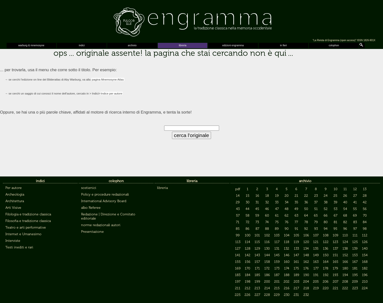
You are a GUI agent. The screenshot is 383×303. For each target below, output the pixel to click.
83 (355, 222)
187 (276, 275)
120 (306, 242)
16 (257, 196)
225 (238, 295)
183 (237, 275)
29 (238, 202)
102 (267, 235)
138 (345, 248)
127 (237, 248)
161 (296, 262)
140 (365, 248)
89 (277, 229)
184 (247, 275)
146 (286, 255)
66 (326, 215)
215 (277, 288)
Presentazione (92, 232)
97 (355, 229)
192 (326, 275)
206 (326, 282)
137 (335, 248)
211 (237, 288)
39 (335, 202)
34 (286, 202)
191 (316, 275)
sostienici (88, 188)
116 (267, 242)
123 (335, 242)
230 (286, 295)
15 (247, 196)
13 (364, 189)
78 (306, 222)
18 (267, 196)
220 (326, 288)
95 (335, 229)
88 (267, 229)
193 (335, 275)
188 (286, 275)
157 (257, 262)
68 (345, 215)
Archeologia (14, 194)
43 (238, 209)
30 (247, 202)
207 (335, 282)
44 (247, 209)
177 (316, 268)
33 (276, 202)
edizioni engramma (233, 45)
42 (365, 202)
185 (257, 275)
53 (335, 209)
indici (82, 45)
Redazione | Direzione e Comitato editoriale (108, 216)
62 (286, 215)
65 (316, 215)
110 (345, 235)
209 (355, 282)
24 (326, 196)
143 (257, 255)
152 (345, 255)
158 (267, 262)
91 (296, 229)
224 (365, 288)
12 (355, 189)
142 (247, 255)
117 (276, 242)
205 (316, 282)
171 (257, 268)
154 (365, 255)
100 (247, 235)
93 (316, 229)
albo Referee (91, 208)
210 (365, 282)
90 (286, 229)
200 (267, 282)
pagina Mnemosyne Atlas (108, 79)
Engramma (191, 20)
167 (355, 262)
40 (345, 202)
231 (296, 295)
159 (277, 262)
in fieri (283, 45)
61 (277, 215)
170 (247, 268)
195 (355, 275)
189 (296, 275)
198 (247, 282)
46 (267, 209)
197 (237, 282)
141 (237, 255)
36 (306, 202)
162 (306, 262)
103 (276, 235)
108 (326, 235)
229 (277, 295)
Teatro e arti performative (25, 227)
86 (247, 229)
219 (316, 288)
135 (316, 248)
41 (355, 202)
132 (286, 248)
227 (257, 295)
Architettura (14, 201)
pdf (237, 189)
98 (365, 229)
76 (286, 222)
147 (296, 255)
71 (237, 222)
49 (296, 209)
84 (365, 222)
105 (296, 235)
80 (326, 222)
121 (316, 242)
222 (345, 288)
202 (286, 282)
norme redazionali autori (100, 225)
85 (238, 229)
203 (296, 282)
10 (335, 189)
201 (277, 282)
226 (247, 295)
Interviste (12, 241)
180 (345, 268)
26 (345, 196)
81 (335, 222)
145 (277, 255)
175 (296, 268)
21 (296, 196)
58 (247, 215)
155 (238, 262)
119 (296, 242)
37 (316, 202)
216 (286, 288)
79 (316, 222)
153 (355, 255)
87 (257, 229)
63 (296, 215)
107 (316, 235)
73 (257, 222)
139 (355, 248)
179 (335, 268)
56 (365, 209)
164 (326, 262)
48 (286, 209)
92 (306, 229)
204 (306, 282)
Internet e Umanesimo (23, 234)
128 (247, 248)
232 (306, 295)
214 (267, 288)
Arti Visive (13, 208)
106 (306, 235)
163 (316, 262)
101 (257, 235)
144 (267, 255)
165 (335, 262)
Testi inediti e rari (19, 247)
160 (286, 262)
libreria (182, 45)
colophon (334, 45)
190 (306, 275)
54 (345, 209)
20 (286, 196)
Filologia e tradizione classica (28, 214)
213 (257, 288)
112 (364, 235)
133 (296, 248)
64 (306, 215)
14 (238, 196)
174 (286, 268)
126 (365, 242)
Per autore (13, 188)
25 (335, 196)
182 (365, 268)
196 (365, 275)
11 (345, 189)
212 (247, 288)
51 (316, 209)
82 (345, 222)
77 (296, 222)
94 (326, 229)
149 (316, 255)
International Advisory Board (103, 201)
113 (237, 242)
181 (355, 268)
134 (306, 248)
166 (345, 262)
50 (306, 209)
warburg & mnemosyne (31, 45)
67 (335, 215)
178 (325, 268)
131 (276, 248)
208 (345, 282)
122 (326, 242)
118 (286, 242)
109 (335, 235)
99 (238, 235)
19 (277, 196)
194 (345, 275)
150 (326, 255)
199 (257, 282)
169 (238, 268)
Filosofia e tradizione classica (28, 221)
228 (267, 295)
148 (306, 255)
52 (326, 209)
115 (257, 242)
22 (306, 196)
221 (335, 288)
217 (296, 288)
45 (257, 209)
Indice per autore (111, 93)
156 (247, 262)
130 (267, 248)
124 (345, 242)
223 (355, 288)
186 (267, 275)
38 (326, 202)
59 (257, 215)
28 (365, 196)
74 (267, 222)
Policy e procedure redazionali (105, 194)
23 (316, 196)
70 (365, 215)
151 (335, 255)
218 (306, 288)
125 (355, 242)
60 (267, 215)
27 (355, 196)
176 (306, 268)
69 (355, 215)
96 (345, 229)
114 (247, 242)
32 (267, 202)
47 (277, 209)
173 (276, 268)
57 (238, 215)
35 (296, 202)
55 (355, 209)
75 (277, 222)
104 (286, 235)
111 (355, 235)
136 (325, 248)
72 (247, 222)
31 (257, 202)
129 (257, 248)
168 (365, 262)
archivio (132, 45)
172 (267, 268)
